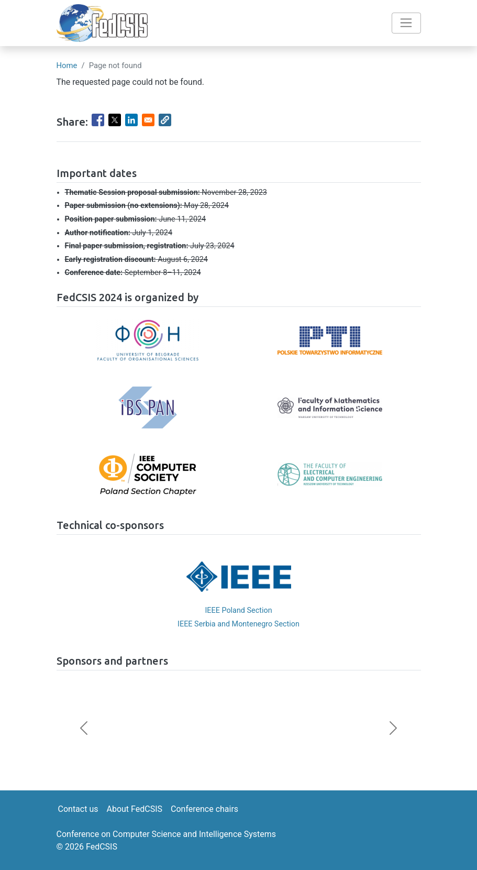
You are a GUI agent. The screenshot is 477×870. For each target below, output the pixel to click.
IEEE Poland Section (238, 610)
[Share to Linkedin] (131, 120)
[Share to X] (114, 120)
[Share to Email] (148, 120)
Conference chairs (204, 809)
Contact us (78, 809)
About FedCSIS (134, 809)
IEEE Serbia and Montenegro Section (238, 624)
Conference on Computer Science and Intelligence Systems (166, 834)
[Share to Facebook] (98, 120)
